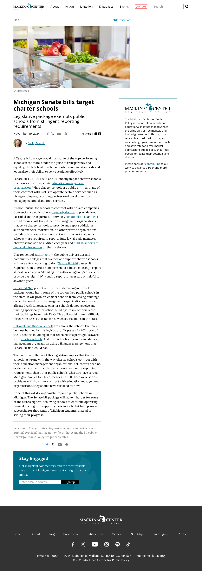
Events (124, 6)
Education (124, 20)
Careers (117, 534)
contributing (152, 164)
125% (99, 133)
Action (69, 6)
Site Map (137, 534)
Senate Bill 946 (68, 263)
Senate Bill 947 (23, 288)
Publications (95, 534)
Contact (183, 534)
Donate (141, 6)
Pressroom (70, 534)
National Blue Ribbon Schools (33, 326)
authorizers (42, 254)
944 (95, 216)
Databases (106, 6)
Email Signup (160, 534)
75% (96, 133)
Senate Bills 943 (76, 216)
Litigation (86, 6)
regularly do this (63, 212)
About (55, 6)
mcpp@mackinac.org (150, 555)
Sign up (70, 482)
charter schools (31, 339)
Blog (16, 20)
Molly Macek (36, 143)
